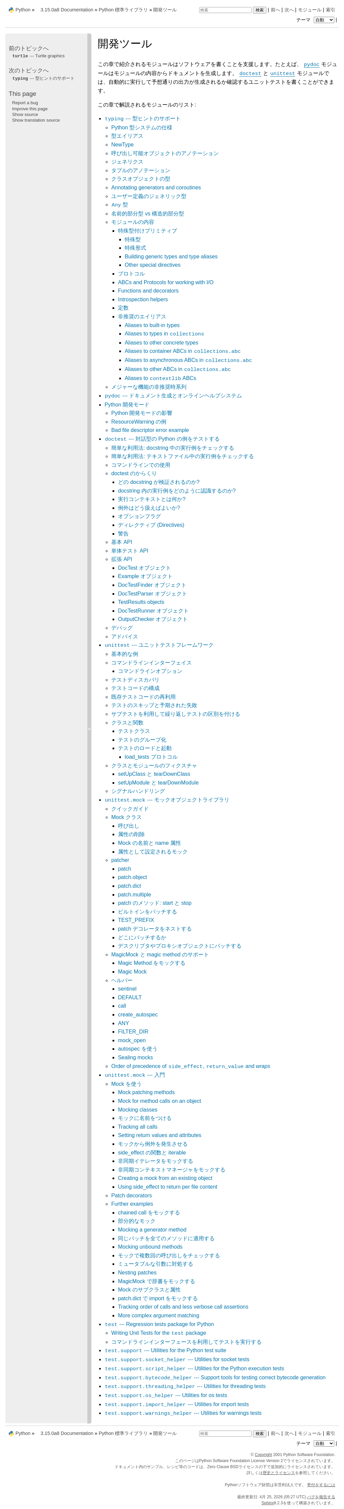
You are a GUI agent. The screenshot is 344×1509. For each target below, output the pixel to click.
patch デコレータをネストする (155, 929)
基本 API (121, 542)
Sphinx (268, 1503)
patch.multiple (134, 894)
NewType (122, 144)
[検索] (225, 10)
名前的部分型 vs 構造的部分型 (147, 213)
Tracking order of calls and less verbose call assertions (183, 1307)
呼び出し (128, 826)
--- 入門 (134, 1075)
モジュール (309, 9)
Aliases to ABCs (160, 378)
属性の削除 (131, 834)
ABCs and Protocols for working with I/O (166, 282)
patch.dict (129, 886)
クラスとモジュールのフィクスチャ (154, 765)
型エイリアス (127, 136)
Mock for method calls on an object (159, 1101)
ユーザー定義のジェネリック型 (148, 196)
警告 (123, 534)
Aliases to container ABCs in (183, 351)
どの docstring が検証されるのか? (159, 482)
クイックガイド (130, 809)
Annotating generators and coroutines (156, 187)
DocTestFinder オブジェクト (152, 585)
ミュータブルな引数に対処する (155, 1264)
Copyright (263, 1454)
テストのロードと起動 (145, 748)
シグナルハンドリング (138, 791)
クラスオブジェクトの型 (140, 179)
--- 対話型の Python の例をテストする (161, 439)
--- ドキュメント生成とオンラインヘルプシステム (173, 395)
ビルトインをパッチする (147, 912)
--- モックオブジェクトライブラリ (166, 800)
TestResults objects (141, 602)
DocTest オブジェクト (144, 568)
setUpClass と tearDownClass (154, 774)
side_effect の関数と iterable (152, 1152)
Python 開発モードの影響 (141, 413)
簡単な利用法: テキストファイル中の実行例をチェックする (182, 456)
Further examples (132, 1204)
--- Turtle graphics (38, 55)
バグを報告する (321, 1497)
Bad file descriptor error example (150, 430)
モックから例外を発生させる (153, 1144)
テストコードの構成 (135, 688)
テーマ (316, 19)
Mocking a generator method (152, 1230)
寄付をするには (321, 1485)
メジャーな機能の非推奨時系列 (148, 387)
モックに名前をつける (145, 1118)
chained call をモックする (149, 1212)
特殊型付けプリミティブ (147, 231)
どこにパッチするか (142, 937)
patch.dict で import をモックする (158, 1298)
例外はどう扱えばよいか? (149, 508)
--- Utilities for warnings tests (183, 1413)
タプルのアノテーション (140, 170)
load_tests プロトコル (151, 757)
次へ (289, 9)
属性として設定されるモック (153, 852)
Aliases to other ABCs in (178, 369)
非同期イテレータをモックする (155, 1161)
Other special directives (152, 265)
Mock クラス (126, 817)
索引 (330, 9)
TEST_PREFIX (136, 920)
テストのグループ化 (142, 740)
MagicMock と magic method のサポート (160, 954)
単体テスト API (129, 551)
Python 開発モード (126, 404)
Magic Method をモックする (151, 963)
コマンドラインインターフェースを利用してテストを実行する (186, 1342)
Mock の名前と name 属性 (149, 843)
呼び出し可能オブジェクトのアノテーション (165, 153)
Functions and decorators (148, 291)
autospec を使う (137, 1049)
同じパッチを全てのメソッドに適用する (166, 1238)
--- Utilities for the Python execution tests (194, 1368)
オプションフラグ (139, 516)
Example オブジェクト (145, 576)
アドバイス (124, 636)
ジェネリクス (127, 162)
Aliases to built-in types (152, 325)
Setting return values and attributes (159, 1135)
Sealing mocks (135, 1057)
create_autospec (138, 1014)
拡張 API (121, 559)
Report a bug (25, 102)
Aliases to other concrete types (161, 342)
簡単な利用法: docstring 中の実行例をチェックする (172, 448)
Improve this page (30, 108)
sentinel (127, 989)
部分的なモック (137, 1221)
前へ (275, 9)
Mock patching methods (146, 1092)
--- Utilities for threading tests (185, 1386)
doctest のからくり (134, 473)
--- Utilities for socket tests (176, 1359)
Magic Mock (132, 971)
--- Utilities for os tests (165, 1395)
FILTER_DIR (133, 1031)
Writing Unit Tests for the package (158, 1333)
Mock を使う (126, 1084)
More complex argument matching (158, 1315)
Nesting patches (137, 1272)
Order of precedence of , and (190, 1066)
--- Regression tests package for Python (159, 1324)
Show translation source (36, 120)
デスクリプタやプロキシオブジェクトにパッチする (180, 946)
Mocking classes (137, 1110)
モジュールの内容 (132, 222)
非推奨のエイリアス (142, 316)
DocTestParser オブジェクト (152, 593)
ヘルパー (122, 980)
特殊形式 (135, 248)
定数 (123, 308)
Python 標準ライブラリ (123, 9)
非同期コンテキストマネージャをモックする (171, 1170)
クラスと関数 (127, 723)
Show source (25, 114)
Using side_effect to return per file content (167, 1187)
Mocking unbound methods (150, 1247)
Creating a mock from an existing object (165, 1178)
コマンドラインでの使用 (140, 465)
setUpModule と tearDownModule (158, 782)
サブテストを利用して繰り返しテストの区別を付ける (175, 714)
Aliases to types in (164, 333)
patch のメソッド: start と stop (154, 903)
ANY (123, 1023)
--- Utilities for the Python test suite (165, 1350)
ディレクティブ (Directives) (151, 525)
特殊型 (133, 239)
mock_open (132, 1040)
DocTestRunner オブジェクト (153, 611)
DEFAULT (130, 997)
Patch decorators (131, 1195)
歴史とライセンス (279, 1472)
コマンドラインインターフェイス (151, 663)
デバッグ (122, 628)
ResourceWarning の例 (138, 422)
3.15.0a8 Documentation (67, 9)
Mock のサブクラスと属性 (149, 1290)
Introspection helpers (143, 299)
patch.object (132, 877)
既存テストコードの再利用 (143, 697)
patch (124, 869)
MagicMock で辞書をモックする (156, 1281)
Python (23, 9)
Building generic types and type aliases (171, 256)
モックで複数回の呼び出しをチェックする (169, 1255)
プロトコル (131, 273)
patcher (120, 860)
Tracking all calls (138, 1127)
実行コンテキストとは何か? (151, 499)
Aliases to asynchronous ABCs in (188, 360)
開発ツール (165, 9)
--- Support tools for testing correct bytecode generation (215, 1377)
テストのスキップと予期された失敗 (154, 705)
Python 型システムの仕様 (141, 127)
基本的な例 (124, 654)
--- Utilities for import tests (176, 1404)
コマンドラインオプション (150, 671)
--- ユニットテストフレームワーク (159, 645)
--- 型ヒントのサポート (142, 118)
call (122, 1006)
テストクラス (134, 731)
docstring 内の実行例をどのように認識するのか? (176, 491)
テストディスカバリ (135, 680)
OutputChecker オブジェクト (153, 619)
